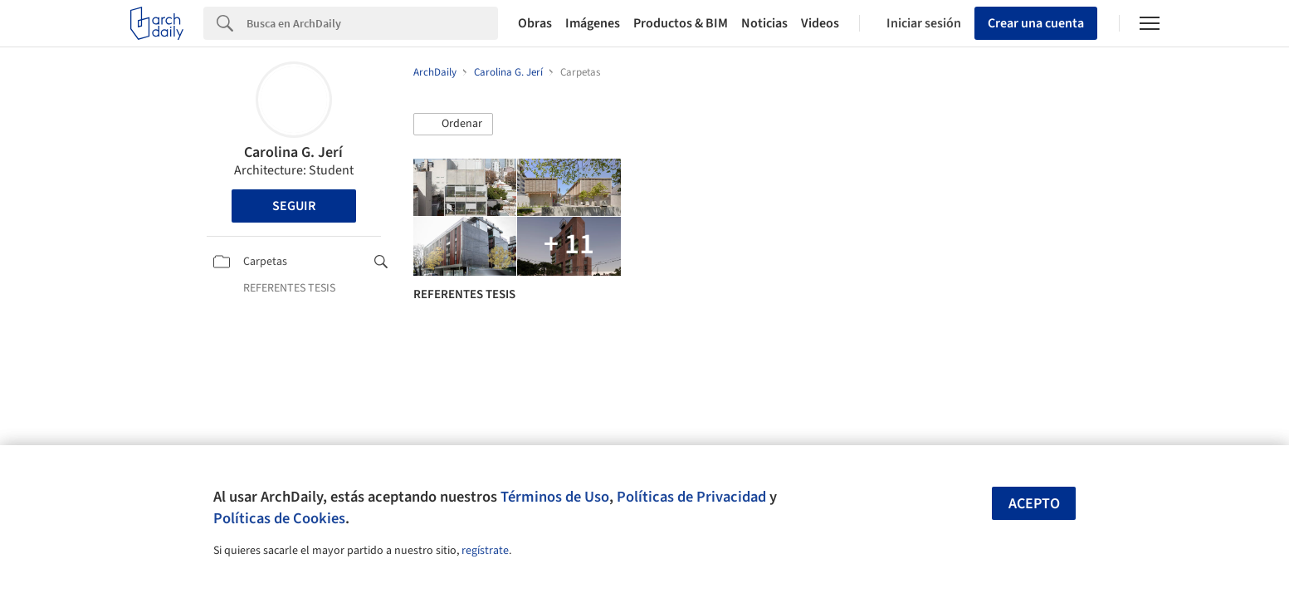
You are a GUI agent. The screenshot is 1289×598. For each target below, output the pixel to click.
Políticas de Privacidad (691, 496)
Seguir (293, 206)
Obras (535, 23)
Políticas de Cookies (279, 518)
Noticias (764, 23)
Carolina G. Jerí (293, 152)
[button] (453, 124)
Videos (820, 23)
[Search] (372, 23)
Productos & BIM (680, 23)
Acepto (1034, 503)
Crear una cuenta (1036, 23)
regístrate (485, 550)
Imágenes (592, 23)
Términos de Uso (554, 496)
